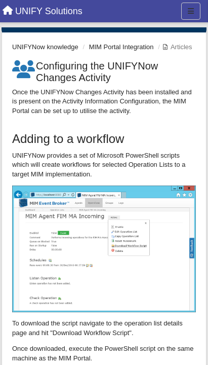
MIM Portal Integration (121, 47)
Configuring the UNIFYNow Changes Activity (97, 71)
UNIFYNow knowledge (45, 47)
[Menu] (190, 11)
